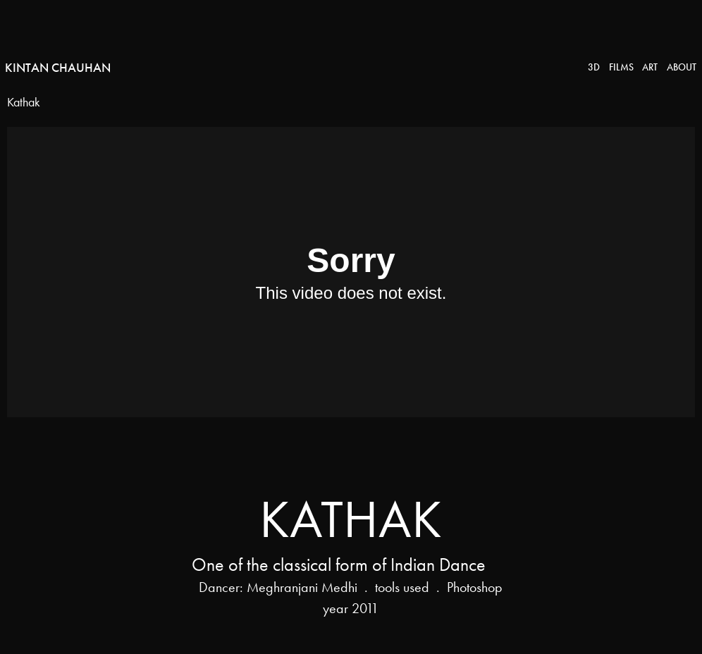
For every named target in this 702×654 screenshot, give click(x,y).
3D (594, 67)
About (681, 67)
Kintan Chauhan (58, 67)
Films (621, 67)
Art (650, 67)
